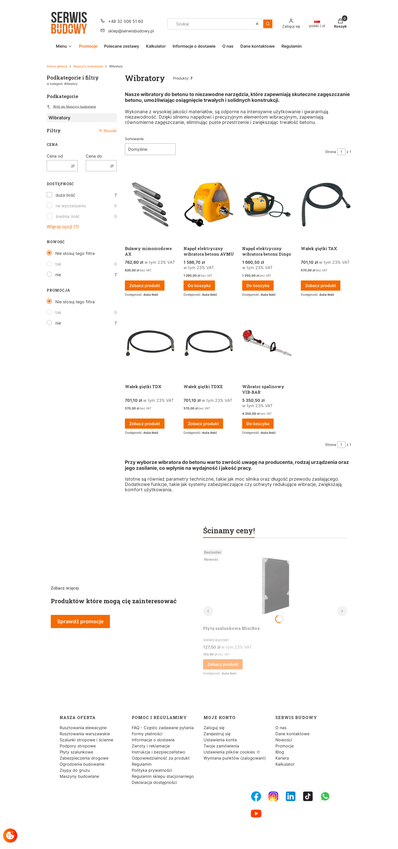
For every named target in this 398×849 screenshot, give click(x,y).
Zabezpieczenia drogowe (84, 758)
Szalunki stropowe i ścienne (86, 739)
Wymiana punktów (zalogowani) (235, 758)
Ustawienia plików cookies (230, 751)
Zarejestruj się (217, 733)
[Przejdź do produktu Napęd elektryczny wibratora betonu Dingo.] (267, 204)
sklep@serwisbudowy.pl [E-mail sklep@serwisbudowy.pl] (131, 30)
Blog (279, 751)
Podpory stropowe (78, 745)
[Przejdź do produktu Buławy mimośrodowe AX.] (150, 204)
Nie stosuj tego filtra (75, 253)
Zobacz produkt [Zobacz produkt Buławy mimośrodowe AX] (144, 285)
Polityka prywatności (152, 770)
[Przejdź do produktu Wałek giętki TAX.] (326, 204)
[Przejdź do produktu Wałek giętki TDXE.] (209, 343)
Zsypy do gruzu (75, 770)
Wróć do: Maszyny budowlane (71, 107)
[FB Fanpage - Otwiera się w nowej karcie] (256, 796)
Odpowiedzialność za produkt (161, 758)
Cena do (94, 156)
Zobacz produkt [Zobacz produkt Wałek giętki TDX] (144, 423)
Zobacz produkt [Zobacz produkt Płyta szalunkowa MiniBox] (222, 664)
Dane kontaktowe (292, 733)
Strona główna (57, 66)
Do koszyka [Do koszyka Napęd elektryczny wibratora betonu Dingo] (257, 285)
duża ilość (65, 195)
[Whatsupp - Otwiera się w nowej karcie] (325, 796)
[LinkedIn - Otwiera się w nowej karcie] (290, 796)
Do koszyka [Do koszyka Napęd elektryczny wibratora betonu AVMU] (199, 285)
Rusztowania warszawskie (85, 733)
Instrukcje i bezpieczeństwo (158, 751)
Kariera (282, 758)
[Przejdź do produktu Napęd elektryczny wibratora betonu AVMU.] (209, 204)
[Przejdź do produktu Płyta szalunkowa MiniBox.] (275, 585)
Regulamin (142, 764)
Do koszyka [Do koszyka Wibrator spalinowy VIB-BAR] (257, 423)
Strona (330, 151)
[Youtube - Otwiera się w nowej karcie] (256, 813)
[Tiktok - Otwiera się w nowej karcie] (308, 796)
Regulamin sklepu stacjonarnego (163, 776)
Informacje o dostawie (153, 739)
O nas (280, 727)
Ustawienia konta (220, 739)
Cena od (55, 156)
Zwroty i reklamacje (151, 745)
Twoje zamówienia (221, 745)
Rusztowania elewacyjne (83, 727)
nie (58, 274)
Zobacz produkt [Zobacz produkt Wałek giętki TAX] (320, 285)
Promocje (284, 745)
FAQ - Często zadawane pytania (163, 727)
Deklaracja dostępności (154, 782)
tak (58, 264)
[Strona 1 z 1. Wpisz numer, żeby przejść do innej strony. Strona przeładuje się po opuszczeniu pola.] (341, 151)
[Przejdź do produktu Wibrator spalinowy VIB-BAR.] (267, 343)
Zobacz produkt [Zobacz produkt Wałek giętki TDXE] (203, 423)
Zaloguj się (214, 727)
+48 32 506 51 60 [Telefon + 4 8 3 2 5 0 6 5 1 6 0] (125, 21)
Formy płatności (147, 733)
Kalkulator (285, 764)
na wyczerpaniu (71, 205)
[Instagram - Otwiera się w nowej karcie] (273, 796)
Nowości (283, 739)
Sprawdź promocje (80, 621)
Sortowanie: (134, 139)
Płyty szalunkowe (76, 751)
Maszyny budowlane (88, 66)
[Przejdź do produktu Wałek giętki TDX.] (150, 343)
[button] (267, 24)
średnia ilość (68, 216)
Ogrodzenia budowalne (82, 764)
